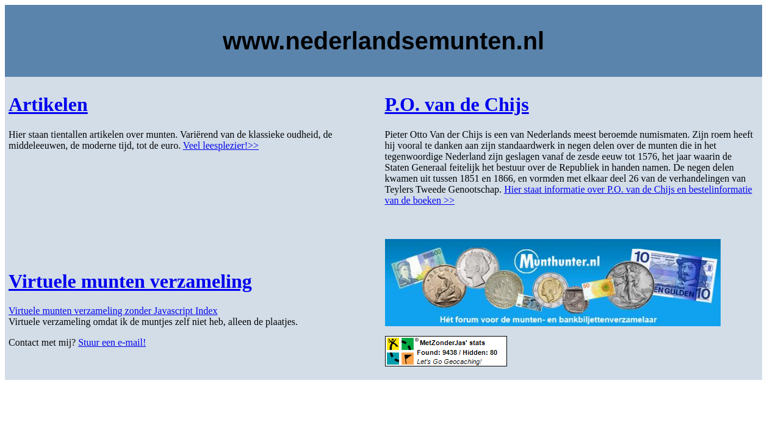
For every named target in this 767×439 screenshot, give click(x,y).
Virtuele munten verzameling (130, 281)
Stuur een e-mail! (112, 342)
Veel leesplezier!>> (221, 145)
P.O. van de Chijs (457, 104)
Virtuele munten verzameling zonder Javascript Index (113, 310)
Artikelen (48, 104)
